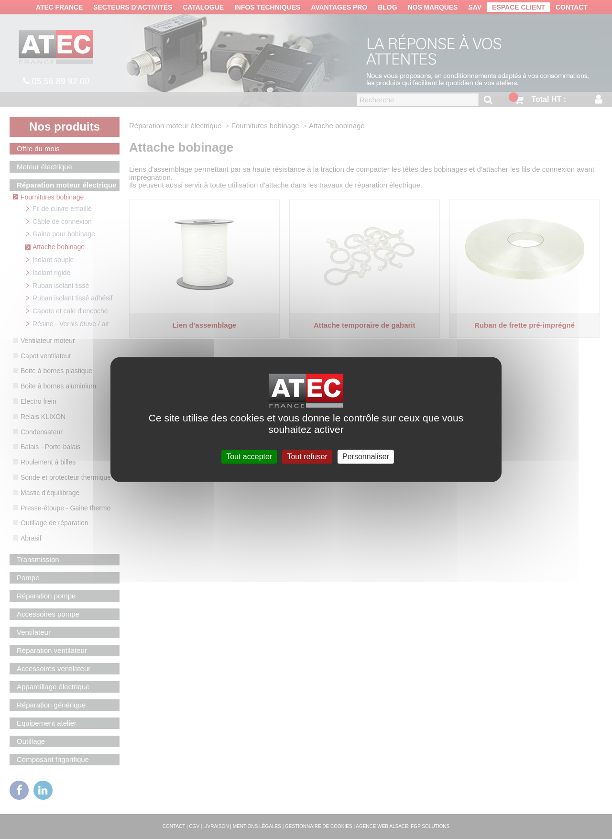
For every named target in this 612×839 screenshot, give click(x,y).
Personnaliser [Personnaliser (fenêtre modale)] (365, 457)
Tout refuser (307, 457)
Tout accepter (249, 457)
